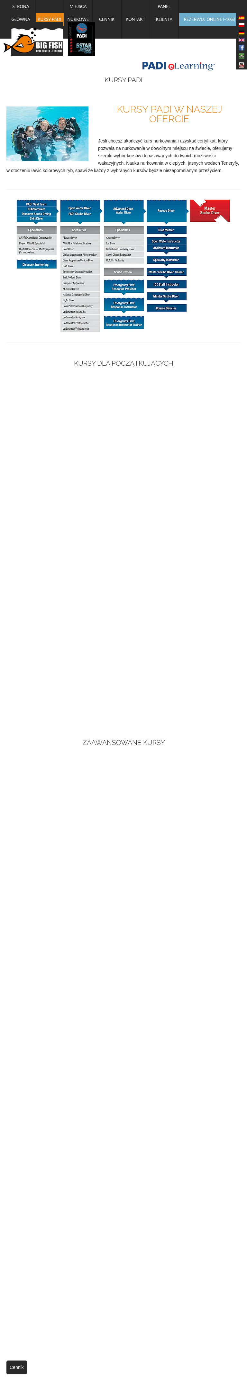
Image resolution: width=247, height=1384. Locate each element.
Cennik (17, 1367)
